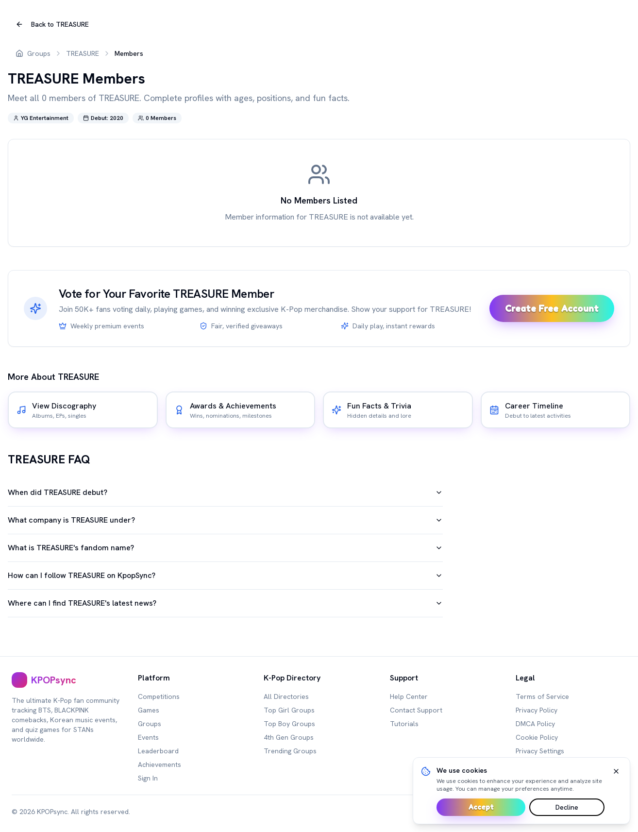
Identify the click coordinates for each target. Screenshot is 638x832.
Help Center (409, 696)
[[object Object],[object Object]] (67, 680)
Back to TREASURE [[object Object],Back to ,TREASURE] (52, 24)
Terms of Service (542, 696)
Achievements (159, 764)
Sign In (148, 778)
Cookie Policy (537, 737)
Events (148, 737)
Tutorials (404, 723)
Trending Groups (290, 751)
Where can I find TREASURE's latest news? (225, 603)
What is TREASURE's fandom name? (225, 548)
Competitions (159, 696)
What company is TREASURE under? (225, 520)
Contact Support (416, 710)
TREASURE (82, 53)
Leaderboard (158, 751)
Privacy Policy (536, 710)
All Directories (286, 696)
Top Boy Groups (289, 723)
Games (148, 710)
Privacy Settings (540, 751)
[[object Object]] (83, 409)
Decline (566, 807)
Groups (38, 53)
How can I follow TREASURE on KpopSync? (225, 575)
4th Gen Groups (289, 737)
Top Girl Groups (289, 710)
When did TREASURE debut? (225, 492)
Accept (481, 807)
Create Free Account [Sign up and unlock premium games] (552, 308)
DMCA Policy (535, 723)
